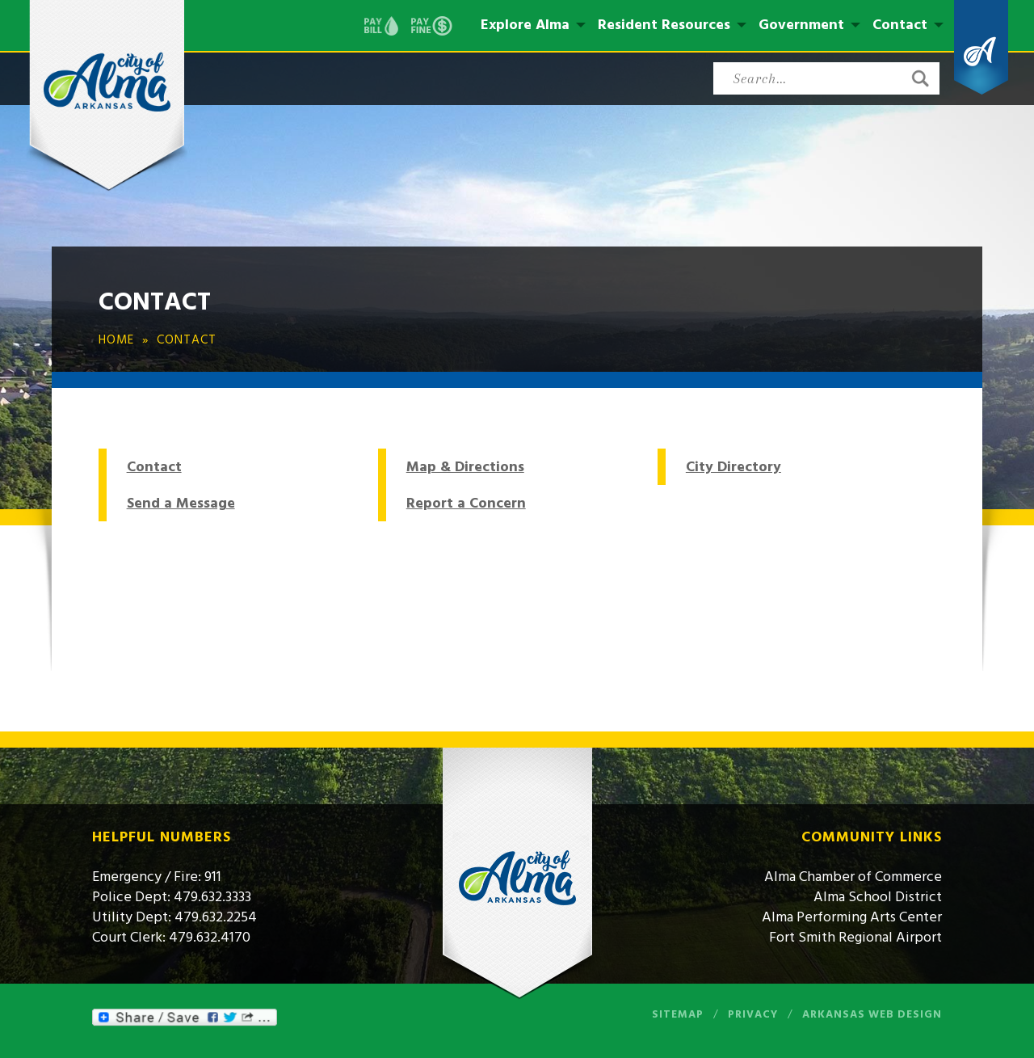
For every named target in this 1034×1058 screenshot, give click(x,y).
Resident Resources (664, 24)
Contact (899, 24)
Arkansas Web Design (872, 1014)
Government (801, 24)
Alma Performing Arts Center (852, 917)
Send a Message (181, 503)
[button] (920, 78)
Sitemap (678, 1014)
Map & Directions (465, 466)
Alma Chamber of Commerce (853, 876)
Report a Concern (466, 503)
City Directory (733, 466)
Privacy (753, 1014)
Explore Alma (525, 24)
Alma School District (877, 896)
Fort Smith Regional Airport (855, 937)
